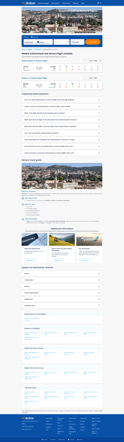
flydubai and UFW (60, 432)
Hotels (82, 424)
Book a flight (49, 418)
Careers (82, 430)
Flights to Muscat (94, 425)
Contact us (60, 426)
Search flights (92, 42)
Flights (30, 49)
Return (26, 37)
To (40, 40)
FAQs (70, 421)
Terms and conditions (27, 426)
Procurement (72, 424)
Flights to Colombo (94, 432)
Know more (30, 260)
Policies (24, 423)
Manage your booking (60, 419)
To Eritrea (37, 49)
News (58, 423)
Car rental (82, 421)
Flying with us (55, 3)
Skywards (76, 3)
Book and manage (43, 3)
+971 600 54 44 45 (26, 429)
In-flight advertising (72, 427)
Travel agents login (72, 432)
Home (23, 49)
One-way (34, 37)
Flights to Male (95, 428)
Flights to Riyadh (96, 421)
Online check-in (73, 418)
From (25, 40)
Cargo (58, 428)
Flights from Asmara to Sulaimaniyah (31, 377)
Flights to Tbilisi (96, 418)
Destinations (66, 3)
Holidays (82, 427)
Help (82, 3)
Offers (47, 421)
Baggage (48, 427)
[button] (62, 99)
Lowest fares (83, 418)
